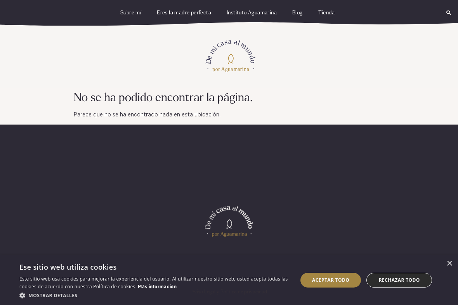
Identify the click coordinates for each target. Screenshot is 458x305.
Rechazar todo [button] (399, 280)
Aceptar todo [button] (330, 280)
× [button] (449, 264)
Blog (297, 13)
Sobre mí (130, 13)
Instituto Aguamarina (252, 13)
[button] (448, 13)
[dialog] (229, 280)
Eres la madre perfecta (184, 13)
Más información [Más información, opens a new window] (157, 287)
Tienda (326, 13)
